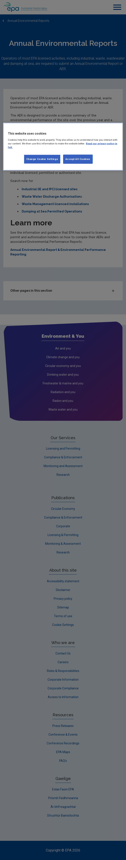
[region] (63, 147)
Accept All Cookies (78, 159)
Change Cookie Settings (42, 159)
